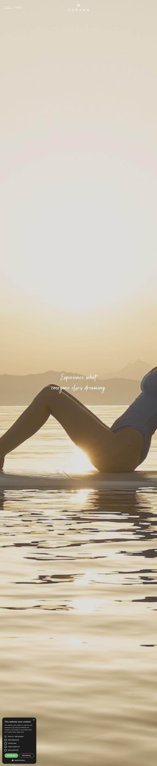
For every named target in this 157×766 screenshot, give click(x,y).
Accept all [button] (11, 755)
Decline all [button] (26, 755)
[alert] (19, 741)
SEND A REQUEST (138, 7)
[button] (19, 760)
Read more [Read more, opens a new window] (20, 732)
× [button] (33, 720)
